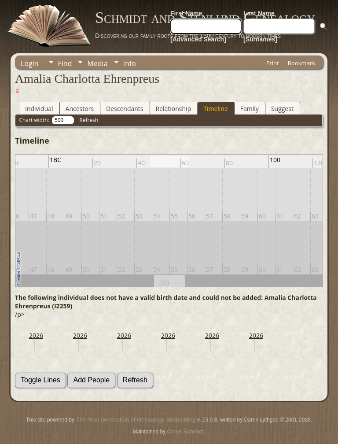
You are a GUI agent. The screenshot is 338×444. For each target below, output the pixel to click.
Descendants (124, 108)
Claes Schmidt (185, 431)
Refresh (88, 120)
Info (129, 63)
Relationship (173, 108)
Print (272, 63)
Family (249, 108)
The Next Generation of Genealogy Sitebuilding (135, 419)
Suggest (282, 108)
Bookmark (301, 63)
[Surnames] (260, 39)
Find (65, 63)
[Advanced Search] (198, 39)
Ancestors (80, 108)
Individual (39, 108)
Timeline (215, 108)
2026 (36, 335)
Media (97, 63)
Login (30, 63)
